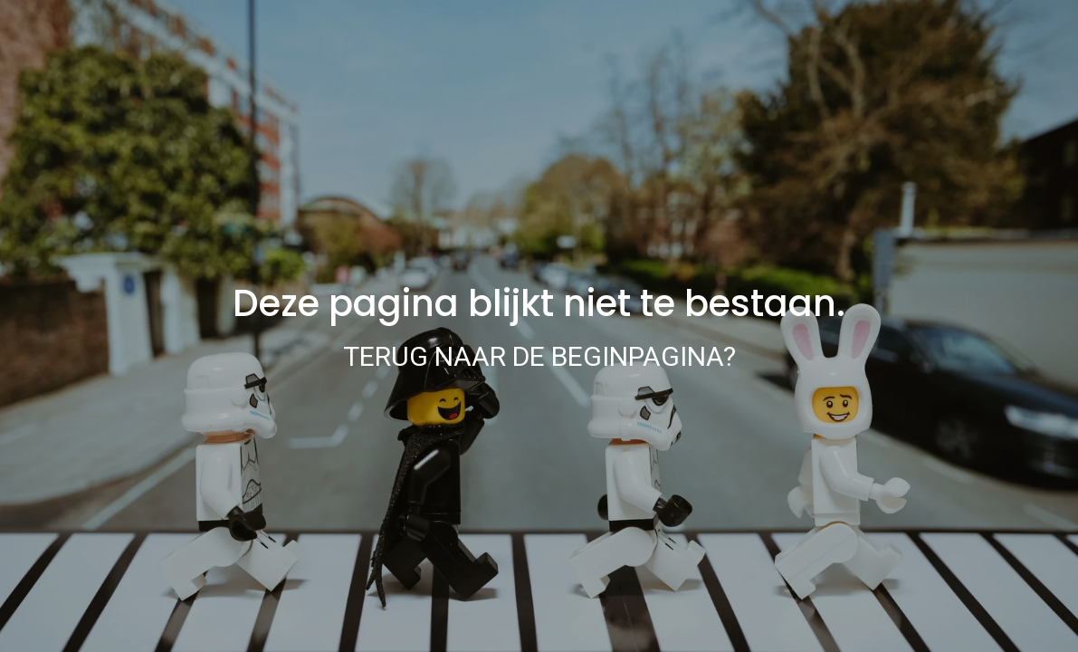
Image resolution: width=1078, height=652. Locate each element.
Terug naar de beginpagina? (539, 356)
